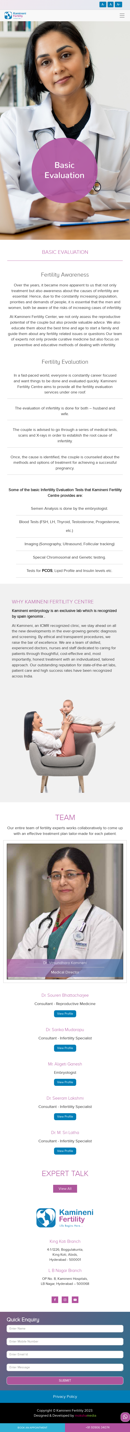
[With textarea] (65, 1367)
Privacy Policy (65, 1396)
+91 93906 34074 (98, 1427)
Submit (65, 1380)
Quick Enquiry (23, 1320)
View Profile (65, 1014)
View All (65, 1189)
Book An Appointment (32, 1427)
